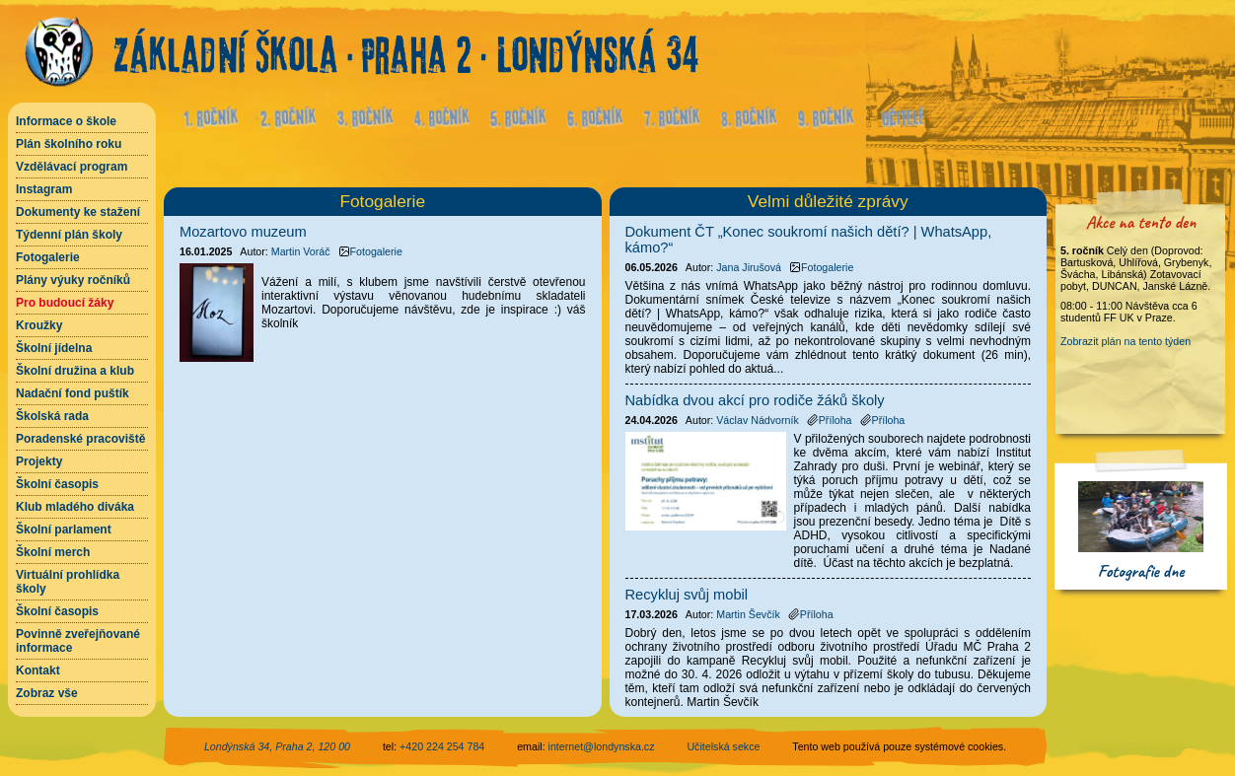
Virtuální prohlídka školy (67, 582)
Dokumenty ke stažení (78, 212)
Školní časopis (57, 484)
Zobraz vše (47, 693)
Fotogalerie (48, 257)
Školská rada (52, 416)
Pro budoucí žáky (64, 303)
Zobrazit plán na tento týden (1125, 341)
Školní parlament (63, 529)
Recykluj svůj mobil (687, 594)
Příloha (829, 420)
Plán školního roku (68, 144)
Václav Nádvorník (757, 420)
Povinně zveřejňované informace (78, 641)
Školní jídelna (54, 348)
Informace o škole (66, 121)
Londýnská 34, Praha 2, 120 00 (277, 746)
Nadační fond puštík (72, 393)
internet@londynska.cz (601, 746)
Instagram (44, 189)
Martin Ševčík (748, 614)
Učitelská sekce (723, 746)
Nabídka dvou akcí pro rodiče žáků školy (755, 400)
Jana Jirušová (748, 267)
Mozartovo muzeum (243, 232)
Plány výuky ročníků (73, 280)
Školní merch (53, 552)
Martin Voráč (300, 251)
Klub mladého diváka (75, 507)
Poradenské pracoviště (80, 439)
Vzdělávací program (71, 167)
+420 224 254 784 (442, 746)
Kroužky (39, 325)
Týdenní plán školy (69, 235)
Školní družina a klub (75, 371)
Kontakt (38, 670)
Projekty (39, 461)
